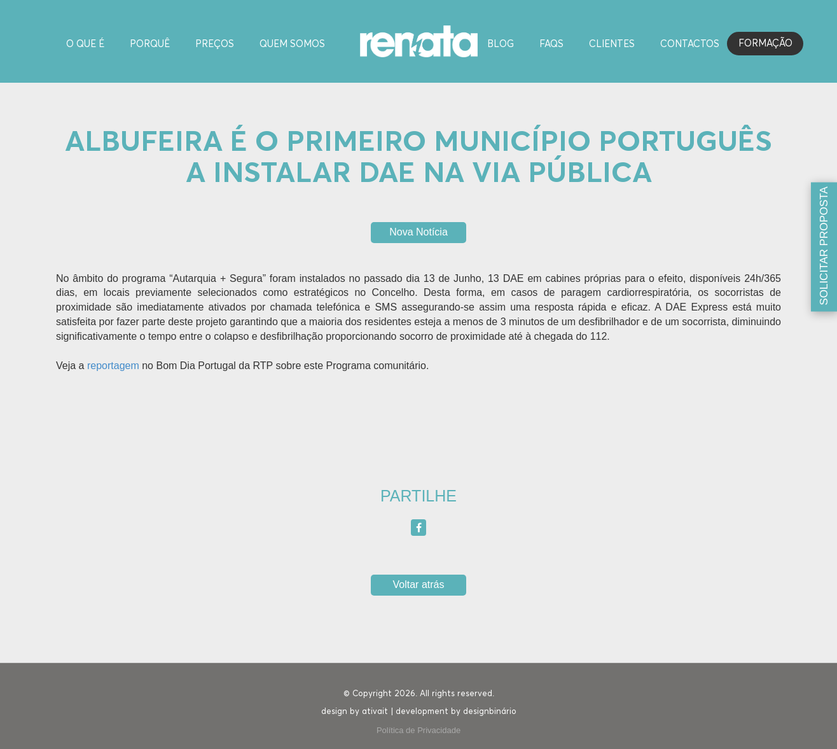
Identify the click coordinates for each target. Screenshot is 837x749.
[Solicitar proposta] (824, 247)
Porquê (150, 44)
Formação (765, 43)
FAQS (551, 44)
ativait (375, 712)
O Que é (85, 44)
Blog (500, 44)
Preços (214, 44)
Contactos (689, 44)
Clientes (612, 44)
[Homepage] (419, 40)
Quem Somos (292, 44)
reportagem (113, 365)
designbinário (489, 712)
